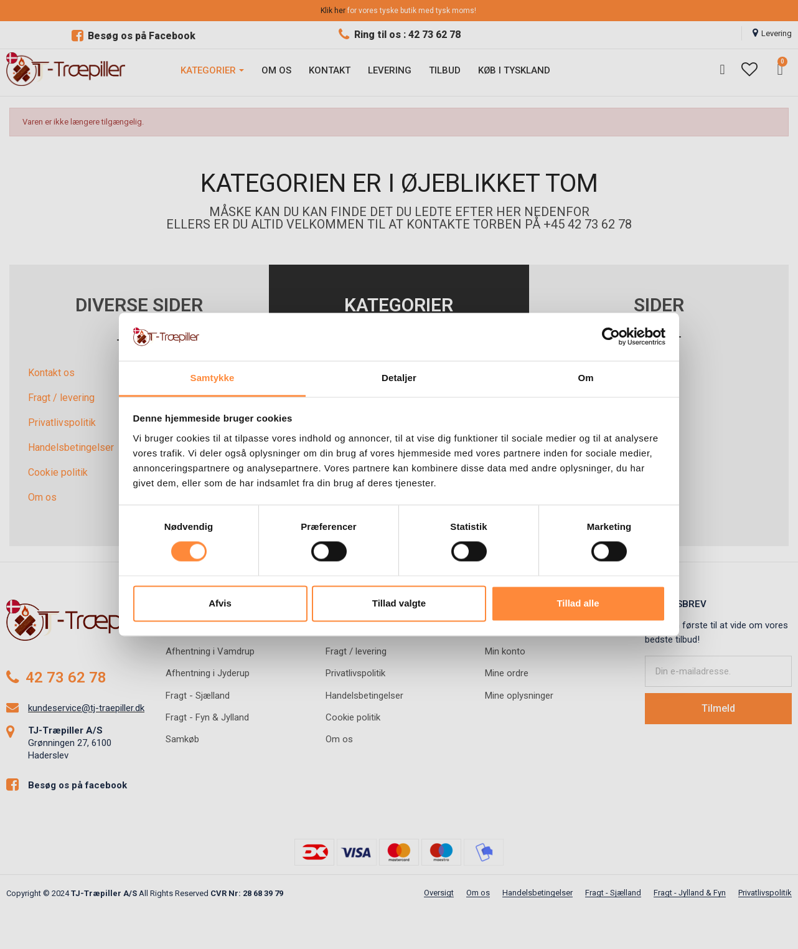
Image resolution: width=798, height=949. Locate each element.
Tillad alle (577, 603)
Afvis (220, 603)
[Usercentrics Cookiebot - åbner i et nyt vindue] (610, 337)
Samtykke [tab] (212, 377)
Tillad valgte (399, 603)
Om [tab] (585, 377)
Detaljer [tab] (399, 377)
